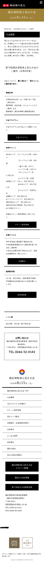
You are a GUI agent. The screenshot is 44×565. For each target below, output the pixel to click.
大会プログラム (22, 137)
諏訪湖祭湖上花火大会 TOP (18, 391)
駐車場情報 (22, 295)
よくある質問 (12, 436)
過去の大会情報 (22, 478)
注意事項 (10, 429)
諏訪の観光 (11, 449)
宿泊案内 (10, 442)
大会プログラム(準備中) (16, 404)
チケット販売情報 (22, 225)
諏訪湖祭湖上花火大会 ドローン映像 (22, 466)
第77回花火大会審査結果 (22, 487)
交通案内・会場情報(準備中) (18, 423)
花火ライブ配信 (13, 416)
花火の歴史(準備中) (14, 455)
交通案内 (22, 261)
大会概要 (10, 397)
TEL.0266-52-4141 (22, 352)
